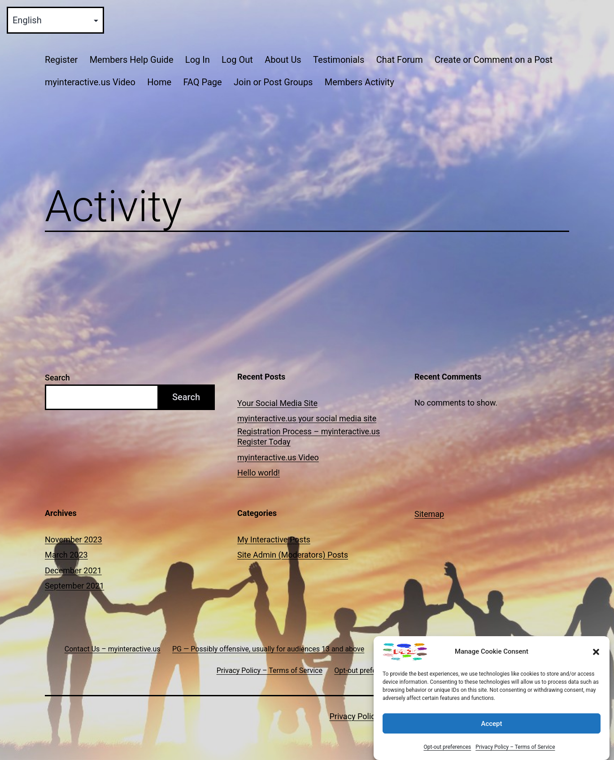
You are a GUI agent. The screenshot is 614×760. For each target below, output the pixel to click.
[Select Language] (55, 20)
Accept (491, 724)
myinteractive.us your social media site (306, 418)
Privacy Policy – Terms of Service (515, 747)
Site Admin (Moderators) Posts (292, 554)
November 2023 (73, 539)
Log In (197, 59)
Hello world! (258, 472)
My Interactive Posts (273, 539)
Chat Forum (399, 59)
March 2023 (66, 554)
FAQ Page (202, 82)
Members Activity (359, 82)
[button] (596, 651)
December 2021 (73, 570)
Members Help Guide (132, 59)
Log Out (237, 59)
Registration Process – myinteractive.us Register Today (308, 436)
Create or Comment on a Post (494, 59)
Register (61, 59)
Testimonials (338, 59)
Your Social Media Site (277, 403)
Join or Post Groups (273, 82)
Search (57, 377)
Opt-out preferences (447, 747)
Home (159, 82)
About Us (283, 59)
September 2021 (74, 585)
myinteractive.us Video (90, 82)
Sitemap (429, 514)
